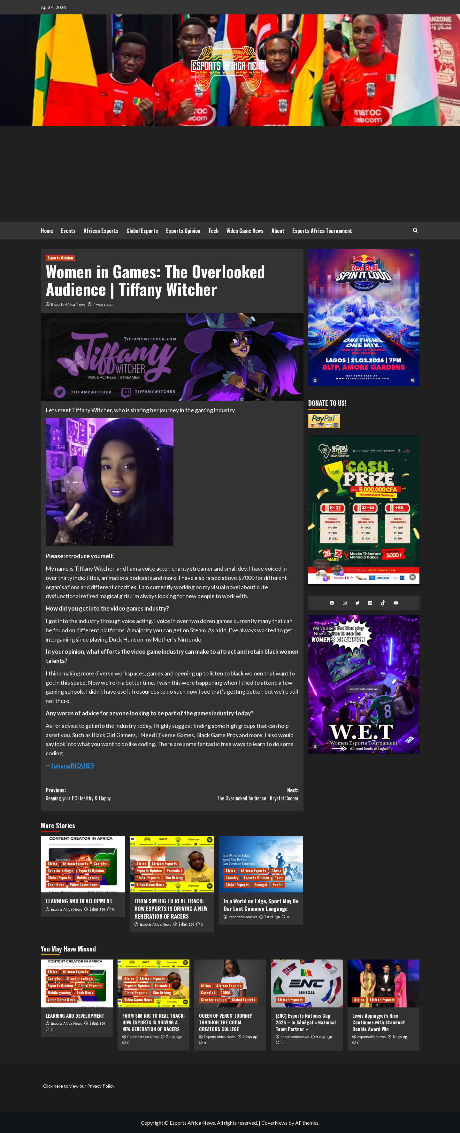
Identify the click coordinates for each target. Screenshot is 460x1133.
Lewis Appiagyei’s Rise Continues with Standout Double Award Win (378, 1022)
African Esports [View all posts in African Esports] (75, 863)
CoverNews (274, 1123)
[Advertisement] (230, 174)
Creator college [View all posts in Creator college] (60, 870)
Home (47, 231)
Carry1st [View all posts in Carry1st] (101, 863)
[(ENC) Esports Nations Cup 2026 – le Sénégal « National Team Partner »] (307, 983)
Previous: (109, 794)
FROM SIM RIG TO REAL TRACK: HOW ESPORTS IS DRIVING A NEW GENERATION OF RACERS (171, 908)
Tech (213, 231)
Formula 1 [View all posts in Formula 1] (174, 870)
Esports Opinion (183, 231)
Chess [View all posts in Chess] (276, 870)
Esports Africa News (68, 304)
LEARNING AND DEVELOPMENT (79, 901)
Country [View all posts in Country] (232, 877)
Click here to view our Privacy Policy (78, 1086)
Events (68, 231)
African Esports (101, 231)
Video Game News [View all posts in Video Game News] (84, 884)
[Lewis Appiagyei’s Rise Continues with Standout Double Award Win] (383, 983)
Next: (235, 794)
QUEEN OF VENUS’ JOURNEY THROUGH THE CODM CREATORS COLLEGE (225, 1022)
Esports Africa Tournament (322, 231)
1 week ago (272, 916)
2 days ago (97, 909)
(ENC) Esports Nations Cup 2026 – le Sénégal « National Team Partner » (306, 1022)
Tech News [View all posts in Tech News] (56, 884)
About (278, 231)
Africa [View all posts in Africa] (52, 863)
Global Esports (142, 231)
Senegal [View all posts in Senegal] (260, 884)
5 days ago (324, 1036)
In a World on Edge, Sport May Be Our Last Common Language (261, 905)
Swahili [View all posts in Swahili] (277, 884)
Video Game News (245, 231)
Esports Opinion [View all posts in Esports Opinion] (60, 257)
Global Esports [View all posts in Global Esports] (59, 877)
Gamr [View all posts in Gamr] (278, 877)
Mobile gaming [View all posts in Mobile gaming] (88, 877)
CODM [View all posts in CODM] (225, 992)
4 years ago (102, 304)
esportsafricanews (243, 917)
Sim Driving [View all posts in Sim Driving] (174, 877)
